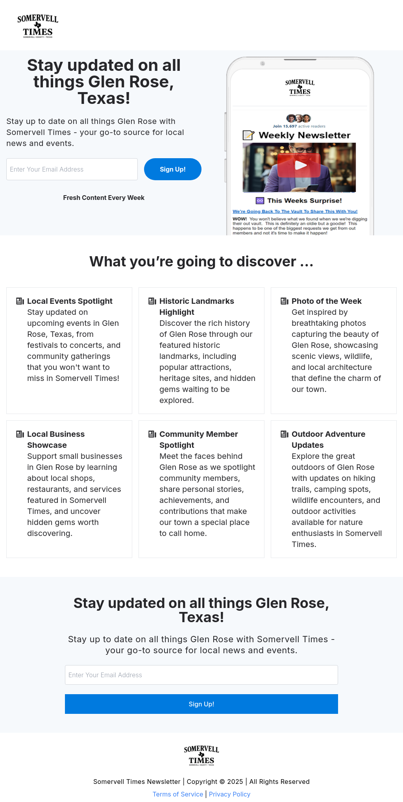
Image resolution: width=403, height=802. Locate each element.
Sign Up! (173, 169)
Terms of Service (178, 794)
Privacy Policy (230, 794)
